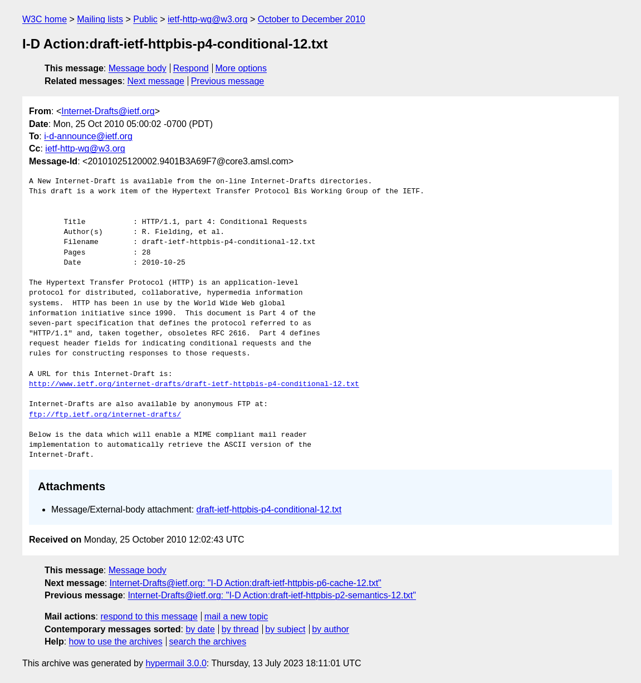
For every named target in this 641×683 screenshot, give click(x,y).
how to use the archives (116, 641)
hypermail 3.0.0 (175, 663)
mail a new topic (236, 616)
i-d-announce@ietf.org (88, 136)
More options (241, 68)
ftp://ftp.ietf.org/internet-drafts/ (105, 415)
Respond (191, 68)
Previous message (228, 81)
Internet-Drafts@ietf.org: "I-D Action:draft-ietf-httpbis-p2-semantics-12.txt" (272, 595)
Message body (138, 68)
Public (145, 19)
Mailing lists (100, 19)
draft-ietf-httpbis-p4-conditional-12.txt (269, 509)
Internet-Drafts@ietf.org (107, 111)
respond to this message (148, 616)
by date (199, 629)
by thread (240, 629)
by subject (285, 629)
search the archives (208, 641)
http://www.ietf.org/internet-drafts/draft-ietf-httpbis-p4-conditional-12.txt (194, 384)
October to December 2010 (311, 19)
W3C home (44, 19)
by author (330, 629)
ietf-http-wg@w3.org (207, 19)
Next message (156, 81)
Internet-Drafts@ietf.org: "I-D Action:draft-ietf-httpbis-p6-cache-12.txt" (245, 583)
